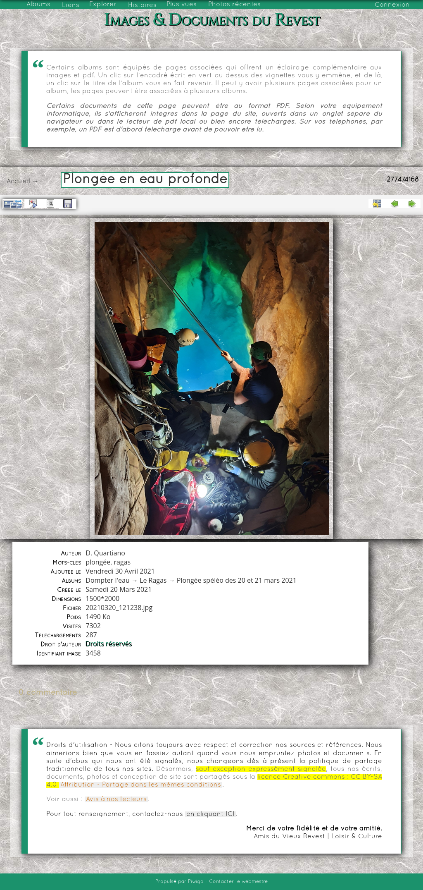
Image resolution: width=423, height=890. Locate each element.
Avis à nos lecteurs (116, 799)
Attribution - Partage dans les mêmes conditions (140, 785)
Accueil (18, 181)
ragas (122, 562)
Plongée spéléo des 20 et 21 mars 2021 (237, 580)
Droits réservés (109, 643)
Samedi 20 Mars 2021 (119, 589)
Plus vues (181, 4)
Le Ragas (153, 580)
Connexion (392, 5)
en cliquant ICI (210, 814)
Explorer (102, 4)
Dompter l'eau (107, 580)
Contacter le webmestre (238, 882)
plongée (98, 562)
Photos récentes (234, 4)
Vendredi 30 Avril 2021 (120, 571)
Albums (38, 4)
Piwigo (196, 882)
